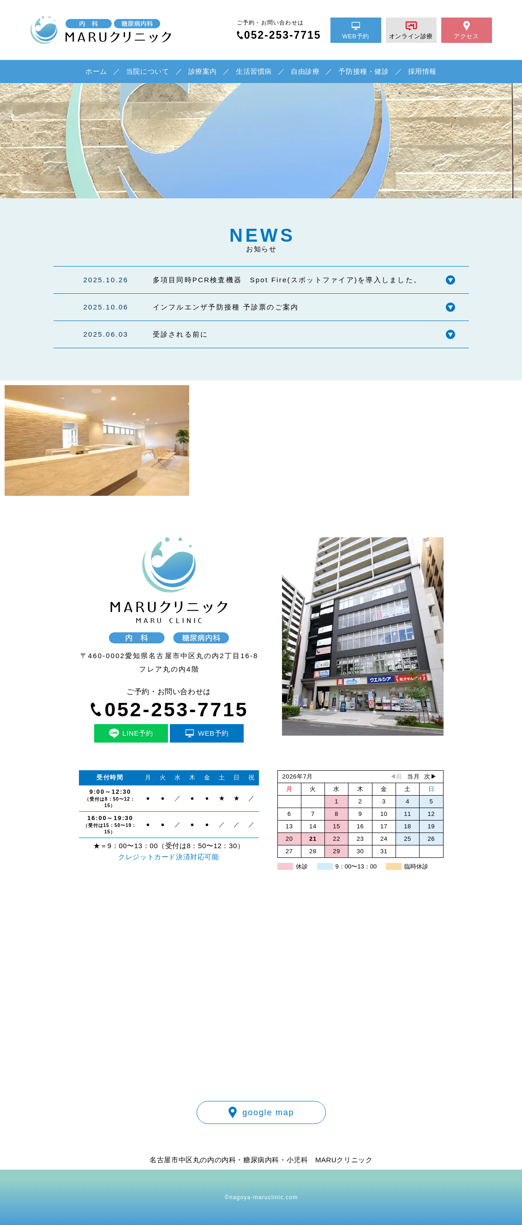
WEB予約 (355, 30)
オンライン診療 (411, 30)
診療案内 (202, 71)
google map (261, 1112)
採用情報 (422, 71)
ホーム (96, 71)
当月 (413, 776)
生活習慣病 (254, 71)
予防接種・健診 (363, 71)
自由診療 (305, 71)
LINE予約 (130, 733)
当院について (147, 71)
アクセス (466, 30)
